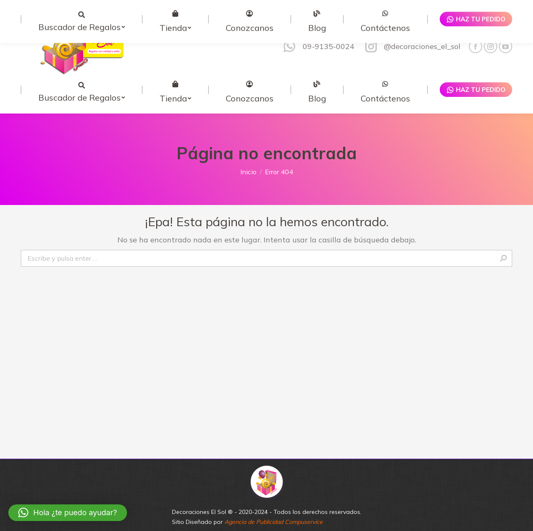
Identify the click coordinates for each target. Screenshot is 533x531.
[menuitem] (81, 73)
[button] (67, 512)
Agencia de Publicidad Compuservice (273, 505)
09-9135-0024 (317, 30)
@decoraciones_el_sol (412, 30)
